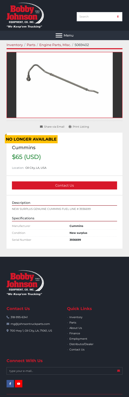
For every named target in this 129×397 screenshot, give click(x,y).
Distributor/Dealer (81, 344)
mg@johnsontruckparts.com (30, 324)
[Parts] (31, 45)
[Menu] (59, 35)
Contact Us (64, 185)
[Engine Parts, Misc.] (55, 45)
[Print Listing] (79, 127)
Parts (72, 322)
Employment (78, 338)
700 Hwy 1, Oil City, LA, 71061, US (31, 330)
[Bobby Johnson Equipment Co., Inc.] (25, 282)
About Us (75, 328)
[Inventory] (15, 45)
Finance (74, 333)
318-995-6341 (19, 317)
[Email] (64, 371)
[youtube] (18, 383)
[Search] (97, 16)
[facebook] (10, 383)
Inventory (75, 317)
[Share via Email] (52, 127)
